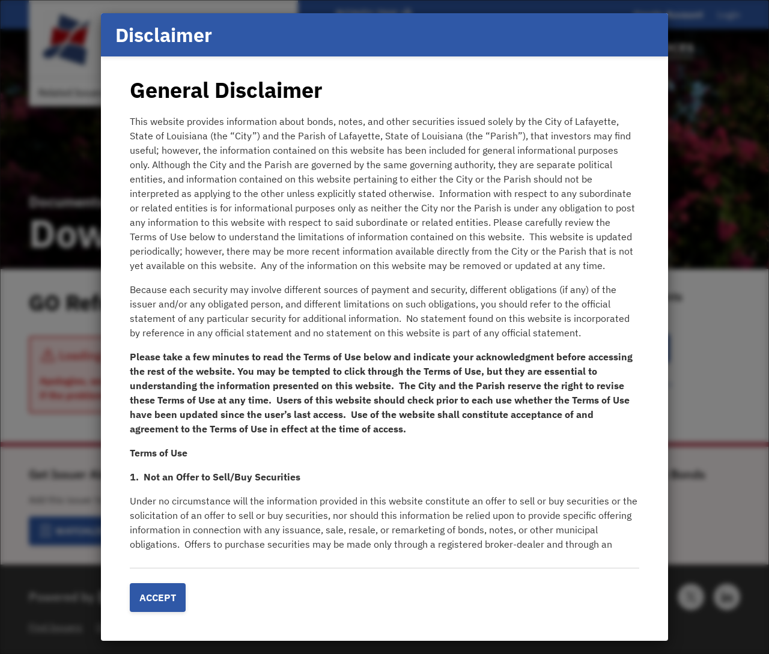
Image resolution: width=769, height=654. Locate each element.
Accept (157, 598)
